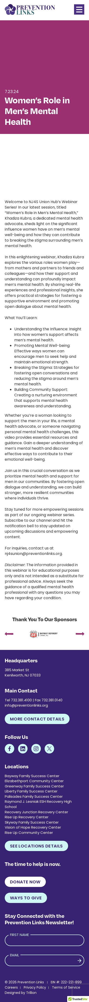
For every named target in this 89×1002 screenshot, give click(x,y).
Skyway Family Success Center (32, 822)
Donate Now (25, 882)
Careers (11, 987)
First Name (19, 934)
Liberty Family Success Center (31, 791)
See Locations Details (36, 846)
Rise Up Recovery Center (26, 816)
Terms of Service (66, 987)
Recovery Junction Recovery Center (36, 811)
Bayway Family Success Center (32, 775)
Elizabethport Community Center (34, 780)
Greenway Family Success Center (34, 786)
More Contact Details (37, 719)
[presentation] (9, 634)
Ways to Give (26, 898)
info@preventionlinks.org (26, 705)
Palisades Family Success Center (34, 796)
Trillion (31, 992)
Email (14, 955)
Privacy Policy (35, 987)
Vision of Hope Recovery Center (33, 827)
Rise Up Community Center (29, 832)
